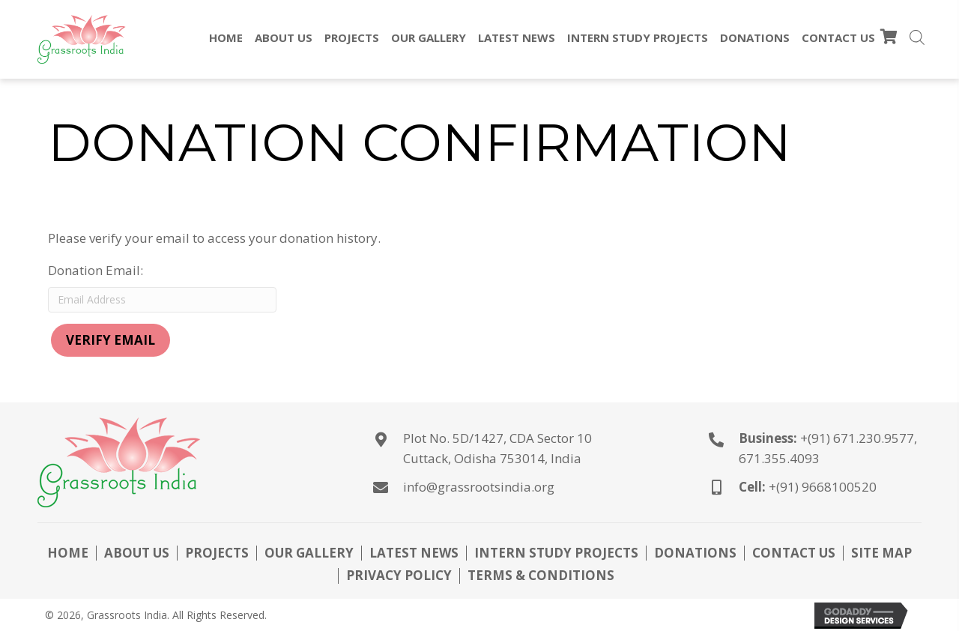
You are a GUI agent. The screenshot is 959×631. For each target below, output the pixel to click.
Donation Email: (95, 270)
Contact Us (793, 553)
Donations (695, 553)
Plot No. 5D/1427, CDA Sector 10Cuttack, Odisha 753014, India (497, 448)
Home (67, 553)
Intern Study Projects (556, 553)
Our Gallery (309, 553)
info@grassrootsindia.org (478, 486)
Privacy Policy (399, 575)
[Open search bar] (917, 39)
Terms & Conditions (541, 575)
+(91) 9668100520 (823, 486)
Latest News (414, 553)
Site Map (881, 553)
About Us (136, 553)
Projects (217, 553)
